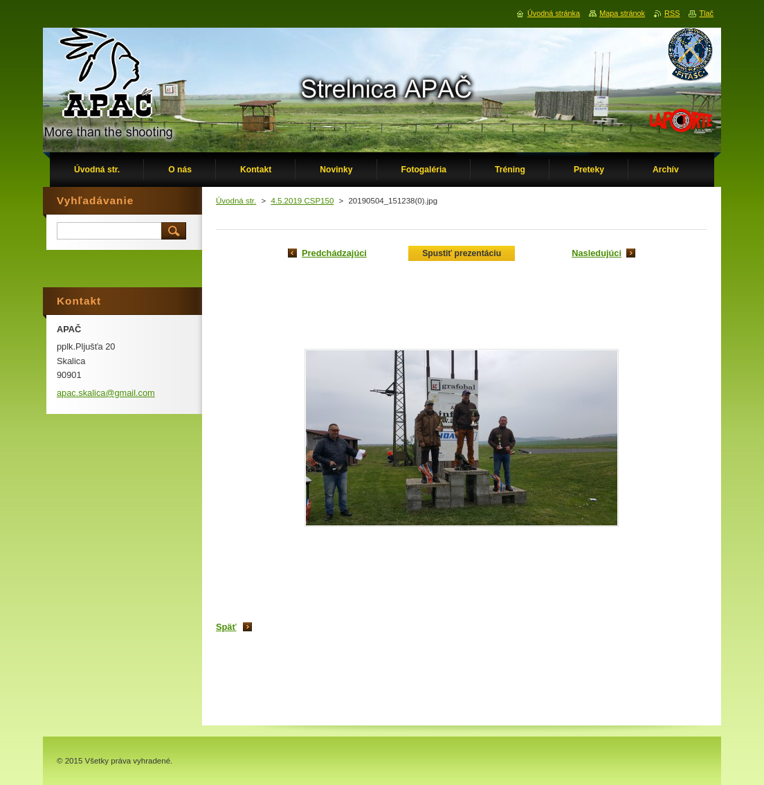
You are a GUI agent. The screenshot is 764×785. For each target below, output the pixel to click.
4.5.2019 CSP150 (302, 201)
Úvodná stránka (553, 13)
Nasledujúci (596, 253)
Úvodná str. (236, 201)
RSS (672, 13)
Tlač (706, 13)
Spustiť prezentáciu (461, 253)
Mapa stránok (622, 13)
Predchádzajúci (334, 253)
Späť (226, 627)
